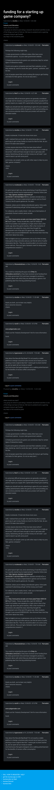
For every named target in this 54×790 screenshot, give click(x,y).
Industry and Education (11, 25)
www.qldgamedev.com (12, 329)
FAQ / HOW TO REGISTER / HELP (14, 775)
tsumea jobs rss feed (10, 779)
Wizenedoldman (19, 264)
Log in (10, 82)
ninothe (15, 21)
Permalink (45, 45)
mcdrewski (18, 45)
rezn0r (16, 324)
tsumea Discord (8, 781)
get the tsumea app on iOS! (12, 777)
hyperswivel (18, 353)
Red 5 (16, 93)
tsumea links (7, 783)
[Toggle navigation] (4, 2)
